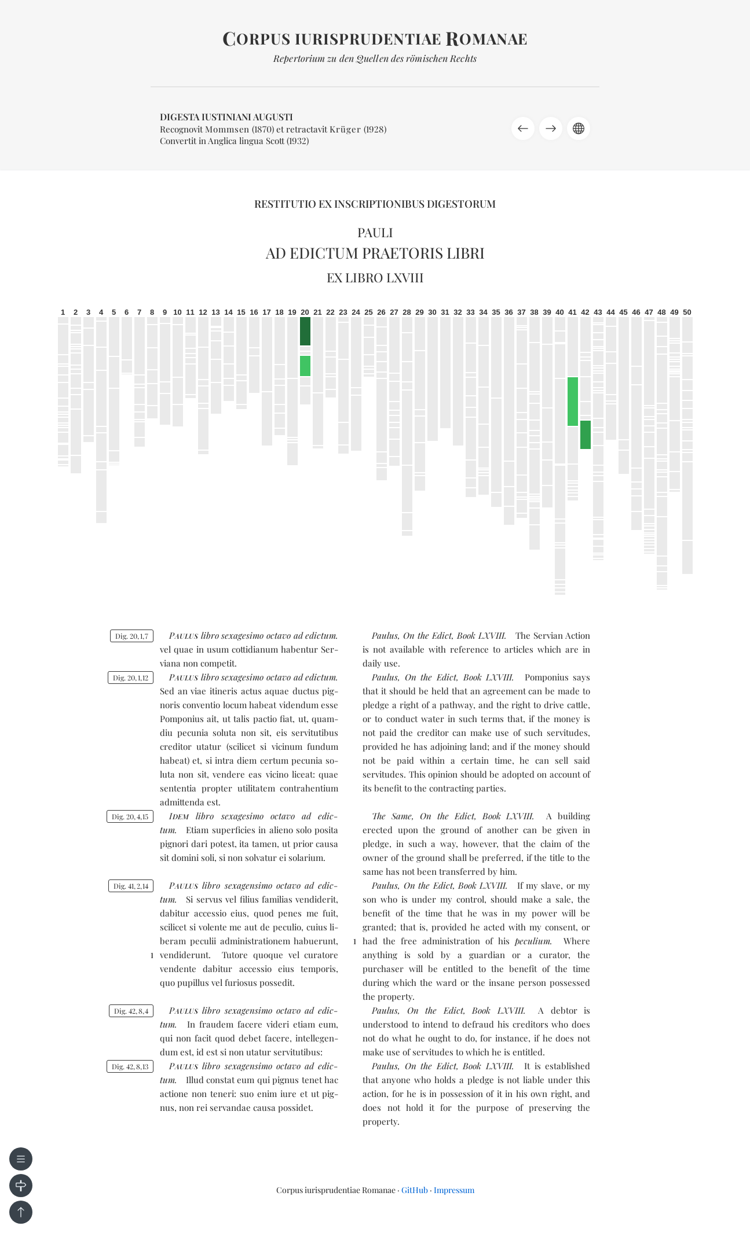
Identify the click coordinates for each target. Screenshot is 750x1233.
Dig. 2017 (131, 636)
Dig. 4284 (131, 1010)
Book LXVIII (480, 635)
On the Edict (427, 635)
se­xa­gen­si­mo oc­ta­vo (263, 885)
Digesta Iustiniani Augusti (226, 117)
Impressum (454, 1189)
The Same (392, 816)
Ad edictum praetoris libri (375, 252)
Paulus (385, 635)
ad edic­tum (315, 635)
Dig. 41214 (131, 885)
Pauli (375, 232)
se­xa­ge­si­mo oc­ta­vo (256, 635)
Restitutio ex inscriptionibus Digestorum (375, 204)
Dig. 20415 (130, 816)
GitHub (414, 1189)
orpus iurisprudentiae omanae (375, 38)
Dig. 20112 (130, 677)
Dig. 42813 (130, 1066)
